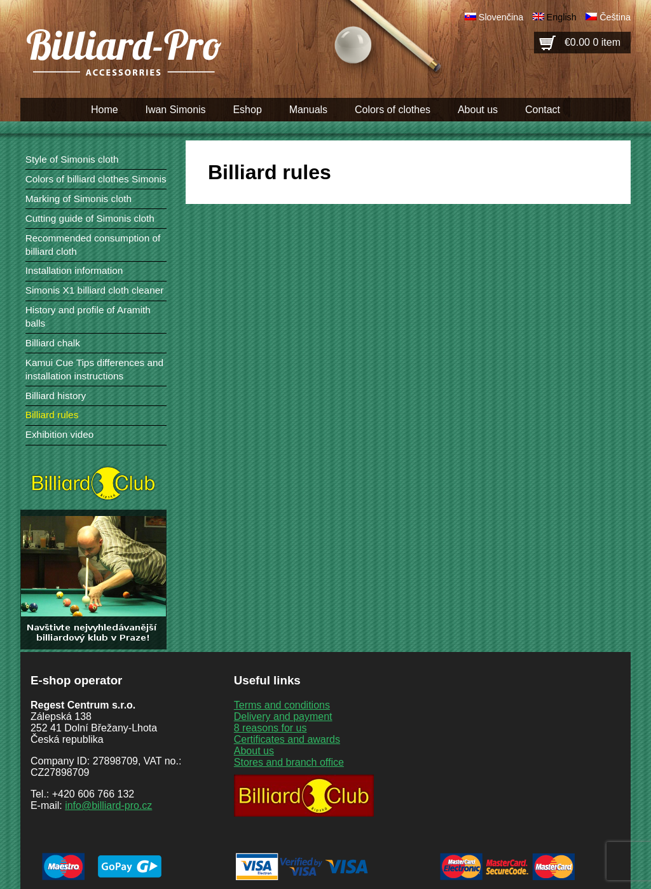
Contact (542, 109)
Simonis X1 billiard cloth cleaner (94, 290)
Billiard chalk (52, 342)
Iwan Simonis (175, 109)
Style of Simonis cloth (72, 159)
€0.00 (592, 42)
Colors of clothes (392, 109)
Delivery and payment (283, 716)
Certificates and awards (287, 739)
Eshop (247, 109)
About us (478, 109)
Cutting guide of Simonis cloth (89, 218)
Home (104, 109)
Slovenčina (501, 17)
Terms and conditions (282, 705)
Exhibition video (59, 434)
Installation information (74, 270)
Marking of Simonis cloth (78, 198)
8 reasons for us (270, 728)
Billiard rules (52, 414)
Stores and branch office (289, 762)
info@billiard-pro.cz (108, 805)
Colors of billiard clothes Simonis (96, 178)
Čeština (615, 17)
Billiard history (55, 395)
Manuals (308, 109)
